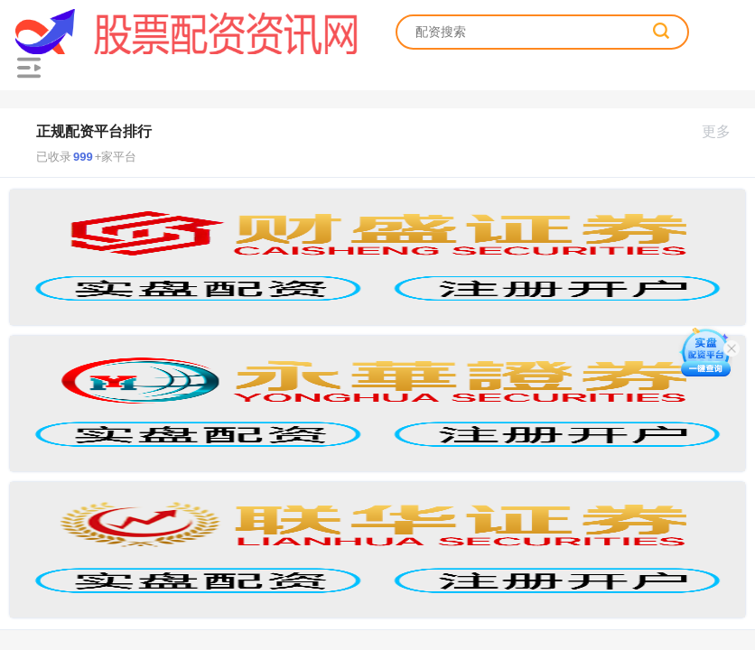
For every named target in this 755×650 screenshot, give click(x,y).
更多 (724, 131)
